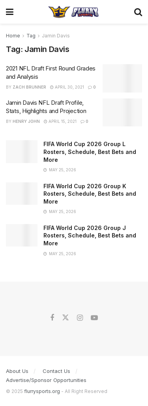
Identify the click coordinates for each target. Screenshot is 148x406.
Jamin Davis (56, 36)
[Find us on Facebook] (52, 318)
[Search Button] (138, 12)
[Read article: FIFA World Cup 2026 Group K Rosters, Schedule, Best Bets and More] (21, 193)
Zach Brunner (29, 87)
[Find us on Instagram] (80, 318)
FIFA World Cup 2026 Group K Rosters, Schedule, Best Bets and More (89, 194)
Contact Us (56, 371)
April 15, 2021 (60, 121)
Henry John (26, 121)
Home (13, 36)
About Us (17, 371)
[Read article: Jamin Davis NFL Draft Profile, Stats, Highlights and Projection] (122, 112)
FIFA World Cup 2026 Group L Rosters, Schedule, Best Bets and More (89, 152)
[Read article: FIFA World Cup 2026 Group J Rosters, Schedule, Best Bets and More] (21, 235)
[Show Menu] (9, 12)
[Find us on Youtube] (94, 318)
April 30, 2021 (67, 87)
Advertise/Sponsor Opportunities (46, 380)
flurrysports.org (42, 391)
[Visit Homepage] (74, 12)
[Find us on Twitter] (65, 318)
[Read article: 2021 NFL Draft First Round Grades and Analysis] (122, 78)
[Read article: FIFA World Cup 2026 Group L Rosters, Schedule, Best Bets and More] (21, 151)
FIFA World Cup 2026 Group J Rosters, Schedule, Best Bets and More (89, 235)
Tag (31, 36)
